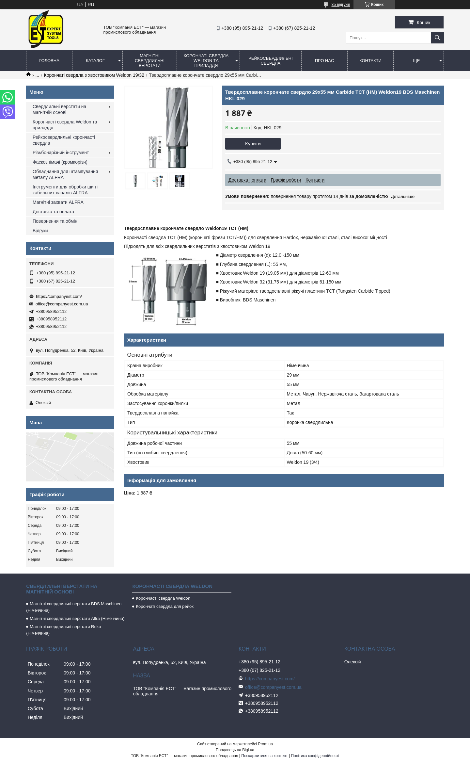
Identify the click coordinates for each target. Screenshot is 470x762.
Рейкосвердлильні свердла (270, 61)
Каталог (95, 60)
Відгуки (40, 230)
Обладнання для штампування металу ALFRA (65, 174)
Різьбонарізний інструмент (61, 152)
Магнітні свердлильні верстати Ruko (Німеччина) (63, 630)
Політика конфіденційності (315, 756)
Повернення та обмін (55, 221)
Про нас (324, 60)
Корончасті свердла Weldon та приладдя (65, 124)
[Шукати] (437, 37)
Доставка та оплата (53, 211)
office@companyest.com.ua (62, 303)
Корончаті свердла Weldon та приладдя (206, 60)
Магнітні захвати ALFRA (58, 202)
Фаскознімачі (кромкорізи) (60, 162)
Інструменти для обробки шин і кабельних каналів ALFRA (66, 189)
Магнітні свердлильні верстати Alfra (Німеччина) (77, 618)
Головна (49, 60)
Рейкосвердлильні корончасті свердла (64, 140)
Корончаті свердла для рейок (165, 606)
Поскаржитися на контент (264, 756)
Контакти (370, 60)
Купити (253, 143)
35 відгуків (341, 4)
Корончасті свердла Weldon (163, 598)
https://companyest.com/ (59, 296)
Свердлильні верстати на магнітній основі (59, 109)
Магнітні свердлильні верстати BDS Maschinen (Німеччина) (73, 607)
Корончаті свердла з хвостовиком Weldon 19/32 (94, 75)
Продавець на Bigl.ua (235, 750)
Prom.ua (265, 744)
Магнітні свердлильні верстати (149, 60)
